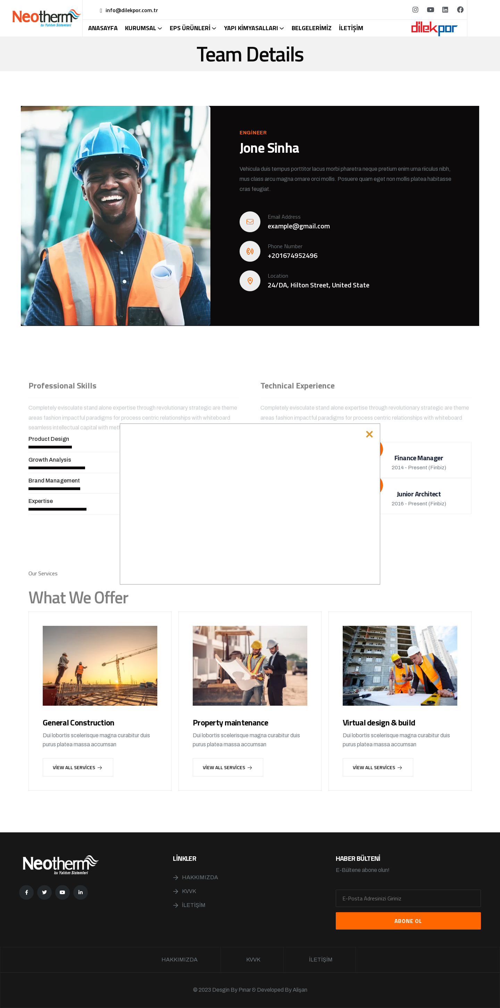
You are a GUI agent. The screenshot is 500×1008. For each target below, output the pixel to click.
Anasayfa (103, 28)
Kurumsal (140, 28)
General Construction (79, 722)
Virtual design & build (379, 722)
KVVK (189, 891)
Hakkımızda (200, 877)
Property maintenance (230, 722)
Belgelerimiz (312, 28)
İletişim (351, 28)
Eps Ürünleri (190, 28)
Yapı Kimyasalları (251, 28)
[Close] (369, 434)
